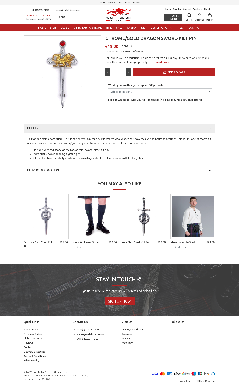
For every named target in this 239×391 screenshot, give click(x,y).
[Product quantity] (118, 72)
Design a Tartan (162, 27)
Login (168, 9)
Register (177, 9)
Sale (119, 27)
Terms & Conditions (35, 356)
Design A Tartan (33, 334)
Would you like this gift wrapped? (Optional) (135, 85)
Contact (187, 9)
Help (181, 27)
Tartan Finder (136, 27)
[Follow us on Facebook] (173, 329)
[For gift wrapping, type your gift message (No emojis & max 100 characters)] (160, 106)
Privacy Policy (31, 360)
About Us (208, 9)
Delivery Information (43, 170)
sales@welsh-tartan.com (66, 10)
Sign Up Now (119, 301)
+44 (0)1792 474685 (37, 10)
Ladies (64, 27)
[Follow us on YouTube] (192, 329)
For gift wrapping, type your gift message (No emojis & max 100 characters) (155, 99)
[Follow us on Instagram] (183, 329)
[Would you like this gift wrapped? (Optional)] (160, 91)
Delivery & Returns (34, 351)
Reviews (28, 342)
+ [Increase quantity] (128, 72)
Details (32, 128)
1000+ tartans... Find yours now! (119, 2)
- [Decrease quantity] (107, 72)
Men (53, 27)
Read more (162, 62)
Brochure (197, 9)
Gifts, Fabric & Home (88, 27)
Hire (109, 27)
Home (42, 27)
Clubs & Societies (33, 338)
